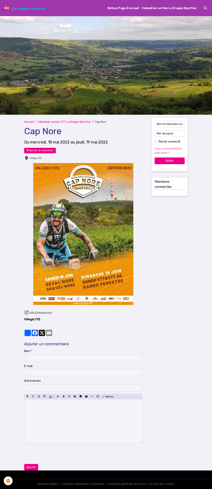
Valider (169, 160)
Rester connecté (169, 141)
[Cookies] (8, 480)
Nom (27, 351)
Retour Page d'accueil (123, 8)
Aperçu (108, 396)
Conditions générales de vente (126, 484)
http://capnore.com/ (40, 312)
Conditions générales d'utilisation (83, 484)
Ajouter (31, 467)
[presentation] (54, 453)
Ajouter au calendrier (39, 150)
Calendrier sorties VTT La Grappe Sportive (64, 122)
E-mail (28, 366)
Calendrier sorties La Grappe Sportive (169, 8)
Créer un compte (164, 148)
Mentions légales (48, 484)
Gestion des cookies (162, 484)
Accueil (28, 122)
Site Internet (32, 381)
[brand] (24, 8)
